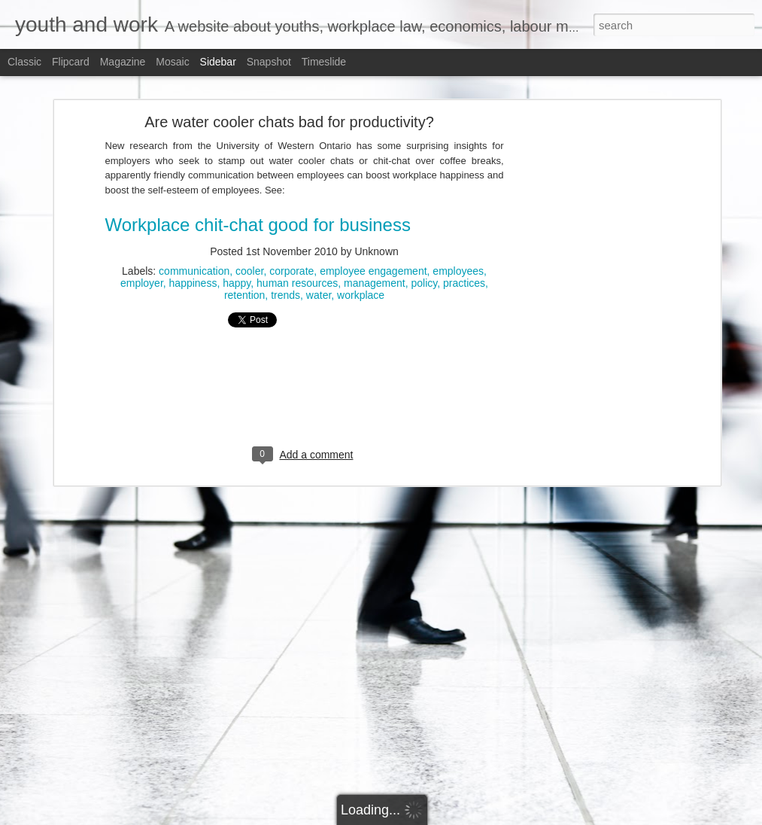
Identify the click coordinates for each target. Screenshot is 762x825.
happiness (193, 248)
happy (236, 248)
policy (424, 248)
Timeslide (324, 62)
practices (464, 248)
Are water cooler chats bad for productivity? (289, 87)
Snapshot (269, 62)
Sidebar (218, 62)
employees (458, 236)
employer (141, 248)
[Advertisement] (587, 323)
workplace (360, 260)
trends (285, 260)
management (374, 248)
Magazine (123, 62)
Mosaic (172, 62)
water (318, 260)
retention (244, 260)
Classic (24, 62)
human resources (297, 248)
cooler (249, 236)
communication (194, 236)
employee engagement (373, 236)
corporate (291, 236)
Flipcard (71, 62)
